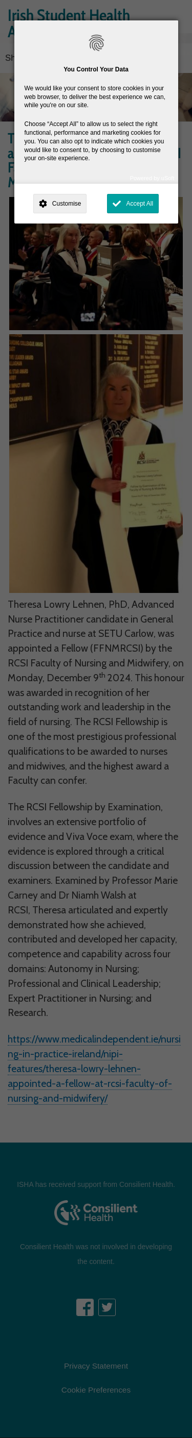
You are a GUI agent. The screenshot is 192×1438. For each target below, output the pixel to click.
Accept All (139, 203)
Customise (66, 203)
